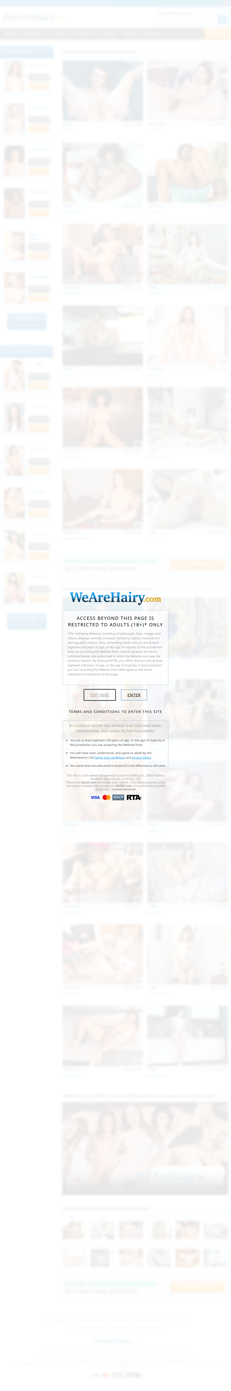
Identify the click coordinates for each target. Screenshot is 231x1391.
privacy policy (141, 757)
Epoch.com (88, 782)
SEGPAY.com (123, 786)
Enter (134, 695)
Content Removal (124, 789)
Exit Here (99, 695)
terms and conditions (110, 757)
